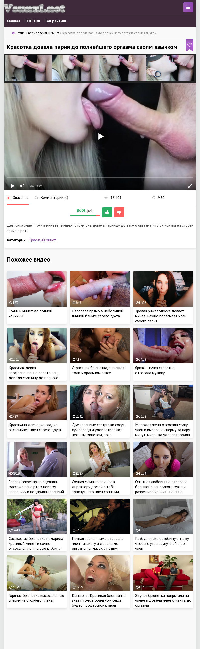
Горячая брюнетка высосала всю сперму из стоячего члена (36, 598)
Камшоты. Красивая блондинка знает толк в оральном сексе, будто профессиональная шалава (99, 603)
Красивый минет (42, 240)
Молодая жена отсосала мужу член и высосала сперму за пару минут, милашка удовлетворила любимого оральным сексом (162, 432)
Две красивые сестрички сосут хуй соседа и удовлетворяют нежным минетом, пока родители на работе (98, 432)
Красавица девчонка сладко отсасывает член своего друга (35, 427)
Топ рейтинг (55, 21)
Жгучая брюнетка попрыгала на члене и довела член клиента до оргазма (163, 600)
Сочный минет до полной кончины (30, 313)
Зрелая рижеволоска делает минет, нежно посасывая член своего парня (160, 315)
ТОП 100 (32, 21)
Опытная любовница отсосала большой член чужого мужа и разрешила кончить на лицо (161, 486)
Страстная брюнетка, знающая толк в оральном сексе (98, 370)
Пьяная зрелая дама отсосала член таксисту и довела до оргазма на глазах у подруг (97, 543)
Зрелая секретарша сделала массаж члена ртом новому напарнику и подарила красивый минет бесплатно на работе (36, 489)
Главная (13, 21)
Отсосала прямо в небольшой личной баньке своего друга (97, 313)
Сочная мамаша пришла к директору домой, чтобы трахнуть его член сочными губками (95, 489)
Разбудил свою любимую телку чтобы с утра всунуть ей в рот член (162, 543)
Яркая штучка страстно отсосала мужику (155, 370)
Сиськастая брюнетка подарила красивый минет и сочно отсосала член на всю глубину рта (36, 546)
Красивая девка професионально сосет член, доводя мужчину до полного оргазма (33, 375)
